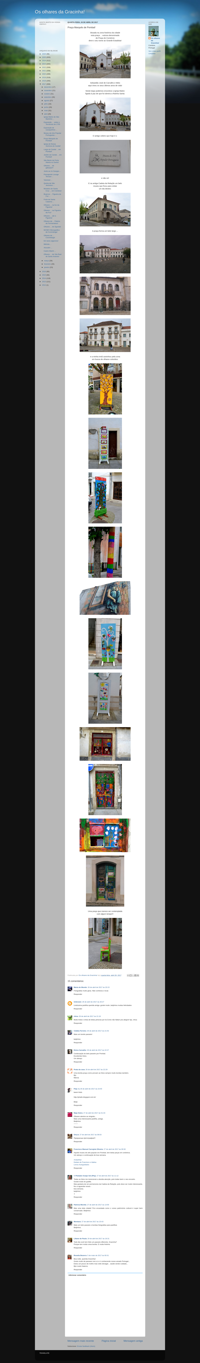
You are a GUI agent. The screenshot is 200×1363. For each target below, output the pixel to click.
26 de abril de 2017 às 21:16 (90, 1016)
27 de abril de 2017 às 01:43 (94, 1113)
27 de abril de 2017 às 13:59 (98, 1205)
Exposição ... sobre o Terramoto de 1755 (52, 123)
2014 (44, 278)
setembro (48, 97)
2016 (44, 271)
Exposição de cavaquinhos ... (50, 129)
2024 (44, 61)
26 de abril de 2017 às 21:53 (98, 1031)
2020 (44, 74)
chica (76, 1016)
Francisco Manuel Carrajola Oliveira (88, 1149)
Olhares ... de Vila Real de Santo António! (52, 255)
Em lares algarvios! (51, 241)
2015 (44, 275)
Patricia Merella (80, 1205)
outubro (47, 94)
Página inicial (109, 1341)
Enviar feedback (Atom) (86, 1346)
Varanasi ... (48, 180)
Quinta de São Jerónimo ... (49, 184)
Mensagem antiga (133, 1341)
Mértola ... (47, 244)
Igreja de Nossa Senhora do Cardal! (52, 145)
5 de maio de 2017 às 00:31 (98, 1255)
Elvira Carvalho (80, 1050)
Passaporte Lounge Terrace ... (51, 175)
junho (46, 107)
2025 (44, 57)
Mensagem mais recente (80, 1341)
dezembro (48, 87)
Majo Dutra (78, 1113)
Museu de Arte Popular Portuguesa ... (52, 134)
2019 (44, 77)
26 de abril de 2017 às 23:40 (91, 1089)
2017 (44, 84)
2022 (44, 67)
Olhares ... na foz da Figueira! (51, 206)
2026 (44, 54)
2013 (44, 282)
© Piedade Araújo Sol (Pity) (85, 1176)
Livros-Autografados (81, 1165)
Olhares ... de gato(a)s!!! (49, 167)
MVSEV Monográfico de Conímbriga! (52, 231)
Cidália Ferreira (80, 1031)
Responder (78, 994)
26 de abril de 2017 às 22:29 (96, 1069)
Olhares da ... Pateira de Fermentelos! (52, 222)
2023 (44, 64)
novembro (48, 90)
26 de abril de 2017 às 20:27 (93, 1002)
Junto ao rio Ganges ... (52, 171)
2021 (44, 71)
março (46, 261)
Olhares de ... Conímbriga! (49, 237)
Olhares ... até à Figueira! (50, 217)
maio (46, 110)
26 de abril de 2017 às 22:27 (98, 1050)
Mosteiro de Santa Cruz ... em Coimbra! (53, 190)
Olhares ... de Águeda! (52, 227)
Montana (77, 1222)
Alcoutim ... (48, 248)
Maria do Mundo (80, 987)
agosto (47, 101)
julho (46, 104)
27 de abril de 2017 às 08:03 (90, 1135)
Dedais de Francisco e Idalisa (85, 1162)
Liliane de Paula (80, 1239)
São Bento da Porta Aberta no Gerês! (51, 161)
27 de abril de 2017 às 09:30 (115, 1149)
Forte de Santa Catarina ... (49, 201)
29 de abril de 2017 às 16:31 (98, 1239)
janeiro (47, 267)
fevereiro (47, 264)
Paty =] (76, 1089)
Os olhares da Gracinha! (60, 11)
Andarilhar (78, 1160)
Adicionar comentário (77, 1275)
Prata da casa (79, 1069)
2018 (44, 81)
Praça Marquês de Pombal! (51, 140)
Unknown (78, 1002)
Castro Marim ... (50, 251)
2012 (44, 285)
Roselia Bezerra (80, 1255)
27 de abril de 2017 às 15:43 (92, 1222)
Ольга (76, 1135)
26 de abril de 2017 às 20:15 (99, 987)
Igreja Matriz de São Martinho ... (51, 118)
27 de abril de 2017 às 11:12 (107, 1176)
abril (46, 114)
